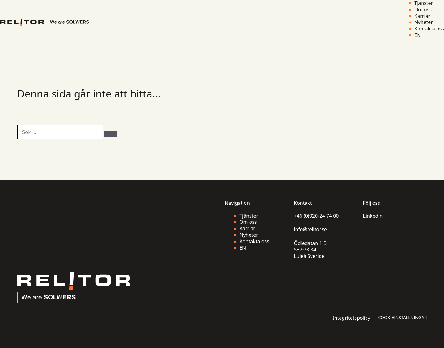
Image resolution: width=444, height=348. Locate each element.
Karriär (422, 16)
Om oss (423, 9)
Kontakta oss (429, 29)
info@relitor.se (310, 229)
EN (417, 35)
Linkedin (373, 216)
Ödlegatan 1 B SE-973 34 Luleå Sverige (310, 249)
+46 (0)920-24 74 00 (316, 216)
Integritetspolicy (351, 318)
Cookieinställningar (402, 317)
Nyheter (423, 22)
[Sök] (110, 134)
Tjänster (423, 3)
